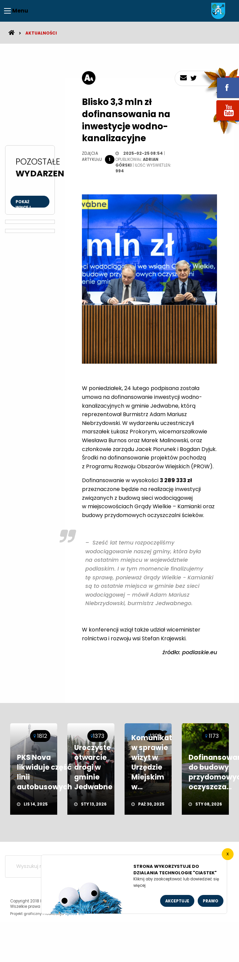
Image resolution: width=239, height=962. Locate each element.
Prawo (210, 901)
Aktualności (41, 33)
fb (219, 83)
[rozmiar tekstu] (88, 78)
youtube (219, 121)
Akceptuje (177, 901)
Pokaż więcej (23, 203)
